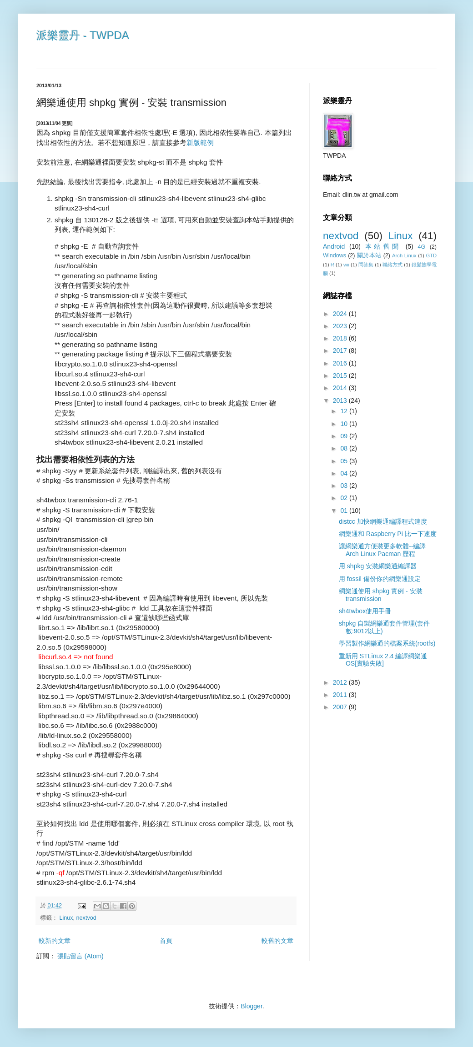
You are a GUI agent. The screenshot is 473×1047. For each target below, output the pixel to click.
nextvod (86, 918)
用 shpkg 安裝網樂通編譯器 (378, 566)
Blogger (251, 1006)
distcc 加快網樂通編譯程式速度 (383, 521)
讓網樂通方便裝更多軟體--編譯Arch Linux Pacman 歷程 (382, 549)
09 (344, 436)
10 (344, 423)
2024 (341, 313)
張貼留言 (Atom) (80, 956)
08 (344, 448)
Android (334, 246)
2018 (341, 338)
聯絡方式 (392, 264)
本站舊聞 (383, 246)
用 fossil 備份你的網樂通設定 (380, 578)
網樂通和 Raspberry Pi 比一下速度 (388, 533)
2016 (341, 363)
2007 (341, 707)
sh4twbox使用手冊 (365, 611)
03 (344, 485)
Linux (66, 918)
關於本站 (369, 255)
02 (344, 497)
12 (344, 411)
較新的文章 (54, 940)
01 (344, 510)
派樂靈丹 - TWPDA (82, 35)
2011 (341, 694)
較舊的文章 (277, 940)
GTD (431, 255)
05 (344, 461)
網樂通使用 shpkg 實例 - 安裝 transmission (381, 594)
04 (344, 473)
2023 (341, 326)
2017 (341, 350)
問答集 (365, 264)
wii (346, 264)
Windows (334, 255)
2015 (341, 375)
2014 (341, 387)
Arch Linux (404, 255)
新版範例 (200, 142)
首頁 (166, 940)
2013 (341, 400)
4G (421, 247)
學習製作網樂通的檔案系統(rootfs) (387, 643)
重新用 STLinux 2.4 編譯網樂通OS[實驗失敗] (383, 659)
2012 (341, 682)
